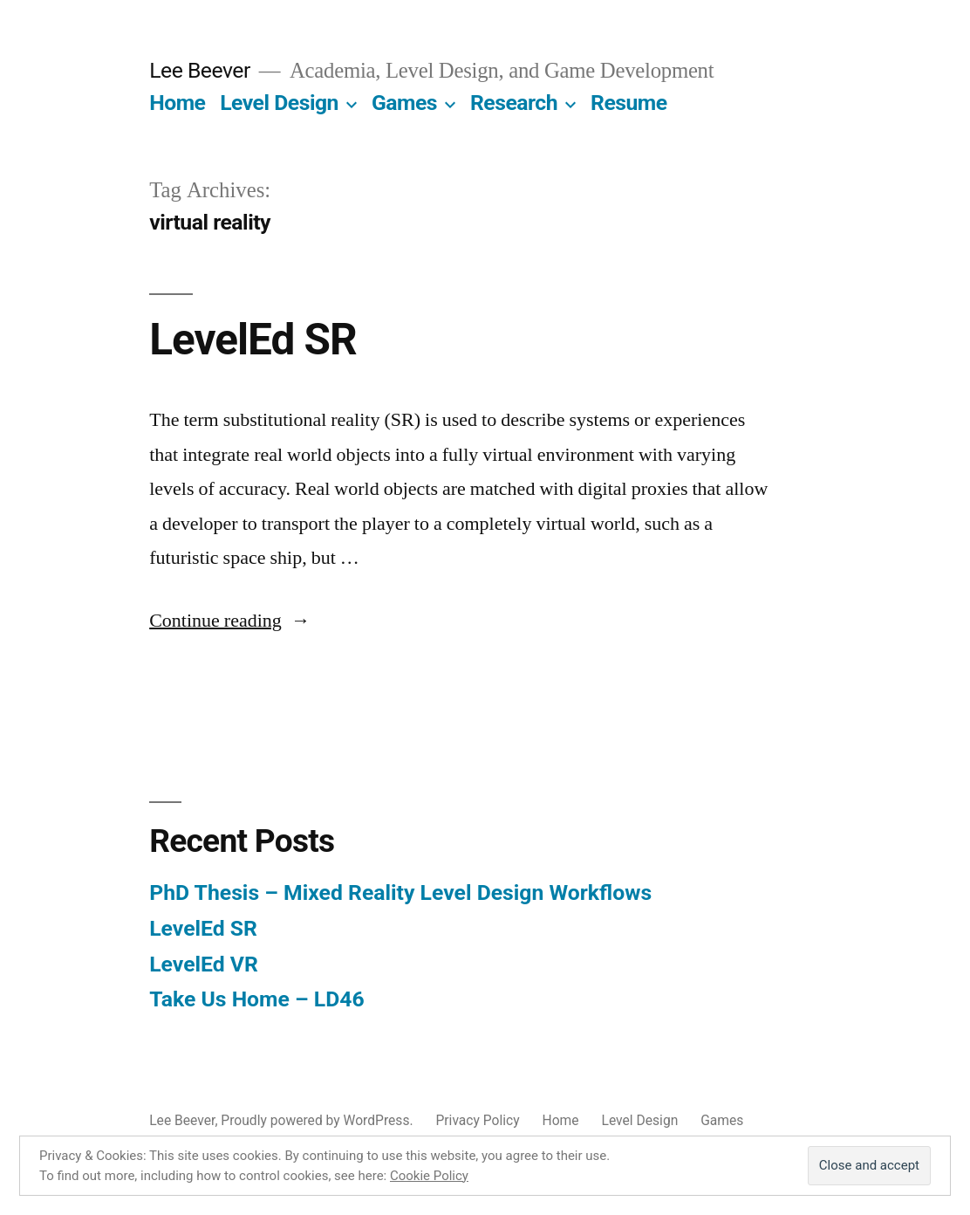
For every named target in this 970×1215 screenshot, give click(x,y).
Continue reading (230, 620)
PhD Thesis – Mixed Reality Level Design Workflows (400, 892)
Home (177, 102)
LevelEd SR (253, 339)
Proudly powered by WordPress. (318, 1120)
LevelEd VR (203, 964)
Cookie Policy (429, 1176)
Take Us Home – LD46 (256, 999)
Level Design (279, 102)
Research (513, 102)
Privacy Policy (477, 1120)
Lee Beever (199, 70)
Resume (629, 102)
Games (404, 102)
